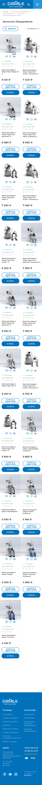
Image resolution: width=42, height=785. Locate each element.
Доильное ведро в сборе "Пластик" (9, 636)
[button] (6, 56)
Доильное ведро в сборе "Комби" (9, 573)
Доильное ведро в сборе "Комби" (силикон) (30, 511)
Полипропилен (8, 13)
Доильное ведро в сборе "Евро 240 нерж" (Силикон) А (30, 134)
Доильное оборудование (20, 11)
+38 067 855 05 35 (31, 748)
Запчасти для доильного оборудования (30, 723)
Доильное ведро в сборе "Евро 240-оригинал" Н (9, 134)
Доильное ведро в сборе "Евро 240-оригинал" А (9, 323)
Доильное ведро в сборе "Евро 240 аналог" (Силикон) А (30, 197)
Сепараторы (29, 714)
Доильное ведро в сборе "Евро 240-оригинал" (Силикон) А (31, 260)
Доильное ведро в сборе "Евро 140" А (9, 385)
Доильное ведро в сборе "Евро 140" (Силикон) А (30, 323)
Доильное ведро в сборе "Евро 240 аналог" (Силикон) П (30, 386)
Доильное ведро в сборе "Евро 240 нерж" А (9, 197)
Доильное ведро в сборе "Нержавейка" (10, 510)
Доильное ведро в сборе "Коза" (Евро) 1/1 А (10, 71)
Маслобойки (29, 718)
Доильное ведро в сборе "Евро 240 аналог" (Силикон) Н (30, 72)
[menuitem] (8, 714)
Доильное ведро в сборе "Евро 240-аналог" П (9, 448)
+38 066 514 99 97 (31, 751)
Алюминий (21, 13)
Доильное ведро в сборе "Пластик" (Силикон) (30, 574)
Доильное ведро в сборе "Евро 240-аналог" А (9, 260)
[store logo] (16, 4)
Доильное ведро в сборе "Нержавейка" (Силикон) (31, 449)
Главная (5, 11)
